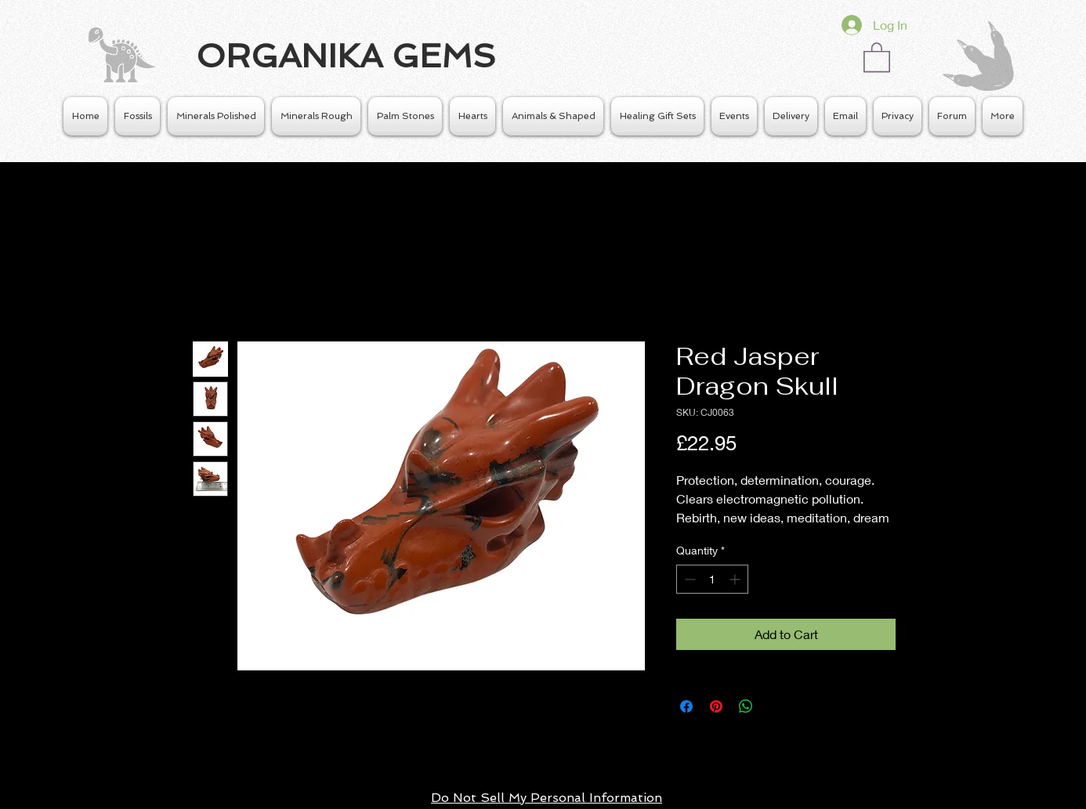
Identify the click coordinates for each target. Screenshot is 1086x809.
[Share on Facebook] (686, 706)
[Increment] (736, 579)
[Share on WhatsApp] (746, 706)
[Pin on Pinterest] (716, 706)
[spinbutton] (712, 579)
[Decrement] (688, 579)
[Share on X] (775, 706)
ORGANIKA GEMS (346, 56)
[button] (876, 56)
